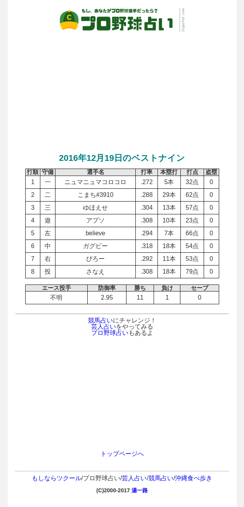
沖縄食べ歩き (193, 478)
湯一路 (140, 490)
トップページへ (122, 453)
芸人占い (103, 326)
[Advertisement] (122, 88)
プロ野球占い (109, 332)
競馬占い (100, 320)
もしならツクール (56, 478)
